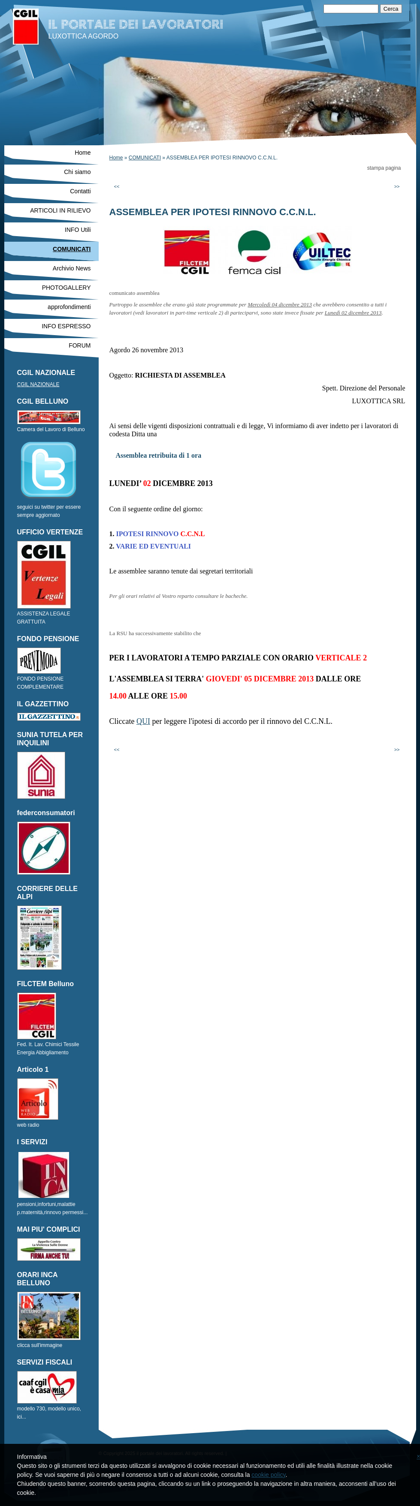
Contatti (80, 191)
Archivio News (72, 268)
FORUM (80, 345)
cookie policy (268, 1474)
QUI (143, 721)
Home (116, 158)
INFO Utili (78, 229)
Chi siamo (77, 171)
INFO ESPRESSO (66, 326)
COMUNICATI (145, 158)
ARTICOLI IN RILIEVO (60, 210)
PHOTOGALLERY (66, 287)
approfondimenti (69, 306)
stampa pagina (384, 168)
